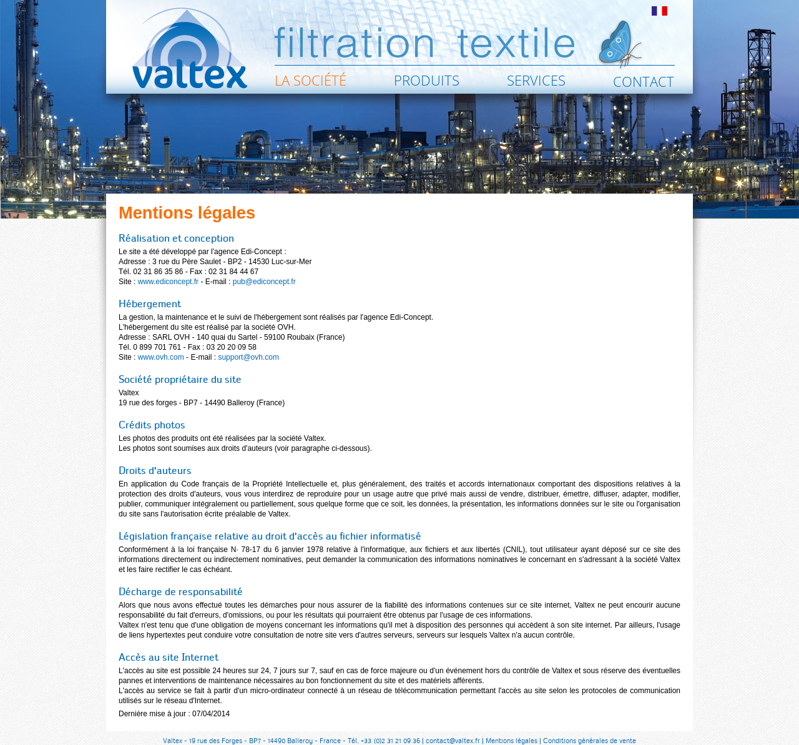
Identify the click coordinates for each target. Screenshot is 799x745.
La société (310, 80)
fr (659, 11)
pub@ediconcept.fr (264, 281)
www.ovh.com (161, 357)
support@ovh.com (248, 357)
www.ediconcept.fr (168, 281)
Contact (643, 81)
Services (536, 80)
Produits (426, 80)
